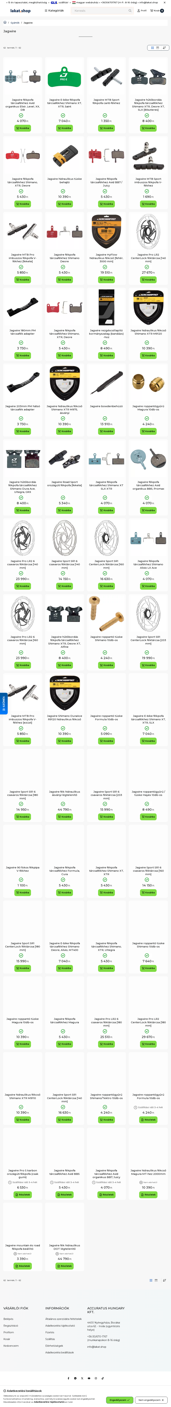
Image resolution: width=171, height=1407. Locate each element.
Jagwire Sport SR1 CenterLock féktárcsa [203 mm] (148, 640)
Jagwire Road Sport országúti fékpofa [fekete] (64, 483)
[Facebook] (68, 1378)
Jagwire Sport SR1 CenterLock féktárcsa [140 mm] (64, 1098)
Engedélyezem (120, 1400)
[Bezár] (165, 2)
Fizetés (49, 1332)
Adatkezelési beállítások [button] (59, 1352)
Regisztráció (10, 1325)
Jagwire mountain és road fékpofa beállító (22, 1247)
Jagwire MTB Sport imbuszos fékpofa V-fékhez (148, 182)
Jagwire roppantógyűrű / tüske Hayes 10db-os (148, 793)
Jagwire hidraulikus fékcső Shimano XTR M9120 (148, 332)
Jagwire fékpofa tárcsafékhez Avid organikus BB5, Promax (148, 485)
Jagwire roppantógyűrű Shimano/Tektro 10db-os (106, 1096)
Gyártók (15, 22)
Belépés (8, 1319)
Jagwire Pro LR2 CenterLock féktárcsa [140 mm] (148, 258)
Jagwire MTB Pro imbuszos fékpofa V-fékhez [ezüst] (22, 719)
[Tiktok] (102, 1378)
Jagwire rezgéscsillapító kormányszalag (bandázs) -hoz (106, 334)
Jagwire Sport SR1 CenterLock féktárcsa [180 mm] (22, 947)
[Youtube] (89, 1378)
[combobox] (102, 10)
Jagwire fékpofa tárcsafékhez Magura (64, 1020)
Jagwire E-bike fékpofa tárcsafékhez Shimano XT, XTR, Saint (64, 103)
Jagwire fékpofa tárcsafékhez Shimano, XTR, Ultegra (106, 947)
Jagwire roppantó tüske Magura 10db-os (23, 1020)
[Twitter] (82, 1378)
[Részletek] (148, 1119)
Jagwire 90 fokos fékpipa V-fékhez (22, 869)
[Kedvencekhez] (34, 63)
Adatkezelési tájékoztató (60, 1325)
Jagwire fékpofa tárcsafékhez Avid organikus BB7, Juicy (106, 1174)
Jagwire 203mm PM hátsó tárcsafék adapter (22, 408)
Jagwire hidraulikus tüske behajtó (64, 180)
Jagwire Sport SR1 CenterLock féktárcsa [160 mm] (106, 564)
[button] (54, 10)
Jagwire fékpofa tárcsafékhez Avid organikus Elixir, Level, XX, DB (22, 105)
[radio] (157, 47)
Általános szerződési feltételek (63, 1319)
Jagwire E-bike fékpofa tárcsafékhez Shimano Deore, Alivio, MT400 (64, 947)
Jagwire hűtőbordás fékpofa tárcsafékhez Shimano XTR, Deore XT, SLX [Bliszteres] (148, 105)
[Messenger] (75, 1378)
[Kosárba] (22, 128)
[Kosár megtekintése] (157, 10)
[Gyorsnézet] (34, 70)
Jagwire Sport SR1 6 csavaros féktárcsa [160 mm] (148, 871)
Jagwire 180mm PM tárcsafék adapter (23, 332)
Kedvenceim (11, 1345)
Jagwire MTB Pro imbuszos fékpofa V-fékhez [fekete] (22, 258)
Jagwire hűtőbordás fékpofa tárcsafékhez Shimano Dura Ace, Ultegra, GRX (22, 487)
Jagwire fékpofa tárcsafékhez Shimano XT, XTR (106, 871)
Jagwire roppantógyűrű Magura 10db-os (148, 408)
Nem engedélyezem (151, 1400)
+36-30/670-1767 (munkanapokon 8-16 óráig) (103, 1338)
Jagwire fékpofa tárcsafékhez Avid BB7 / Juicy (106, 182)
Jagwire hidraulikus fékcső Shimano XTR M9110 (22, 1096)
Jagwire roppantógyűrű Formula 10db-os (148, 1096)
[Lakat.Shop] (5, 23)
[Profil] (142, 10)
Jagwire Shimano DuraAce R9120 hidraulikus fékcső (64, 717)
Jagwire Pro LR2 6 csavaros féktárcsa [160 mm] (22, 640)
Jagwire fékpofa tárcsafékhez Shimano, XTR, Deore (23, 182)
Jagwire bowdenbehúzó (106, 406)
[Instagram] (95, 1378)
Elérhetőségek (54, 1345)
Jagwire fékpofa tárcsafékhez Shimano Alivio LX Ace (148, 564)
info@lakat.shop (96, 1346)
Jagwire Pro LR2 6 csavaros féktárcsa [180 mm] (106, 1022)
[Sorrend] (164, 47)
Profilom (8, 1332)
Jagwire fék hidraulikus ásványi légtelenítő (64, 793)
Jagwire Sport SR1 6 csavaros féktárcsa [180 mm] (22, 795)
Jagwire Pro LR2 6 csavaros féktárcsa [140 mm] (22, 564)
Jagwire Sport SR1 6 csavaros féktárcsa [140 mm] (64, 564)
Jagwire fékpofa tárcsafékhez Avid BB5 (64, 1172)
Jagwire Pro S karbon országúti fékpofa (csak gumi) (22, 1174)
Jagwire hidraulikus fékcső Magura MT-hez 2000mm (148, 1172)
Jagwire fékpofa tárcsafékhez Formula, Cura (64, 871)
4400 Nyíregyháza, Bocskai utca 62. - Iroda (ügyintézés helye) (103, 1326)
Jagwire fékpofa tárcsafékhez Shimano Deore (64, 258)
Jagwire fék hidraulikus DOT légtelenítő (64, 1247)
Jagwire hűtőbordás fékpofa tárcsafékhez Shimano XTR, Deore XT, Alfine (64, 642)
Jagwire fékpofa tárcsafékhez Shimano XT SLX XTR (106, 485)
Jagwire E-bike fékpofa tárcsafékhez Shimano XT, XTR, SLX (148, 719)
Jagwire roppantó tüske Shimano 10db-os (106, 638)
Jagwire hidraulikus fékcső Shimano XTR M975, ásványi (64, 410)
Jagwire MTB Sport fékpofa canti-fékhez (106, 101)
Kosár (6, 1339)
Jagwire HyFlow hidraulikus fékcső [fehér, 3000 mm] (106, 258)
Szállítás (50, 1339)
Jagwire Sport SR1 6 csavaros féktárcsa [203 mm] (106, 795)
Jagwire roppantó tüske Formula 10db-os (106, 717)
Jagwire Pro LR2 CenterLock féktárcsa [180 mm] (148, 1022)
